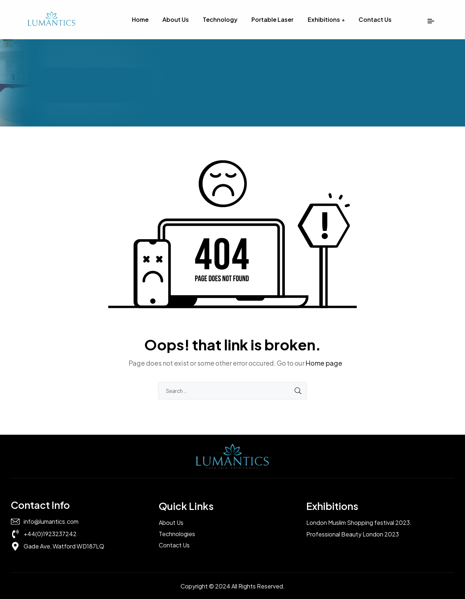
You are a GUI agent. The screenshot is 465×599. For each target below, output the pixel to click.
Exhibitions (324, 19)
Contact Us (375, 19)
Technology (220, 19)
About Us (175, 19)
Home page (324, 363)
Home (140, 19)
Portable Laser (272, 19)
